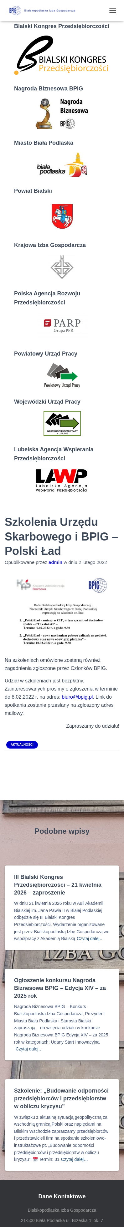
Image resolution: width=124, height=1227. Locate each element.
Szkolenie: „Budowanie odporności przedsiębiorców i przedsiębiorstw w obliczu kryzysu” (61, 1098)
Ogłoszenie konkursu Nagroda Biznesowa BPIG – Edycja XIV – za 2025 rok (60, 988)
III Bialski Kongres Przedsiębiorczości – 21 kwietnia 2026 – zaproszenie (57, 885)
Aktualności (22, 744)
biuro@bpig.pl (77, 697)
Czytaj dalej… (90, 938)
